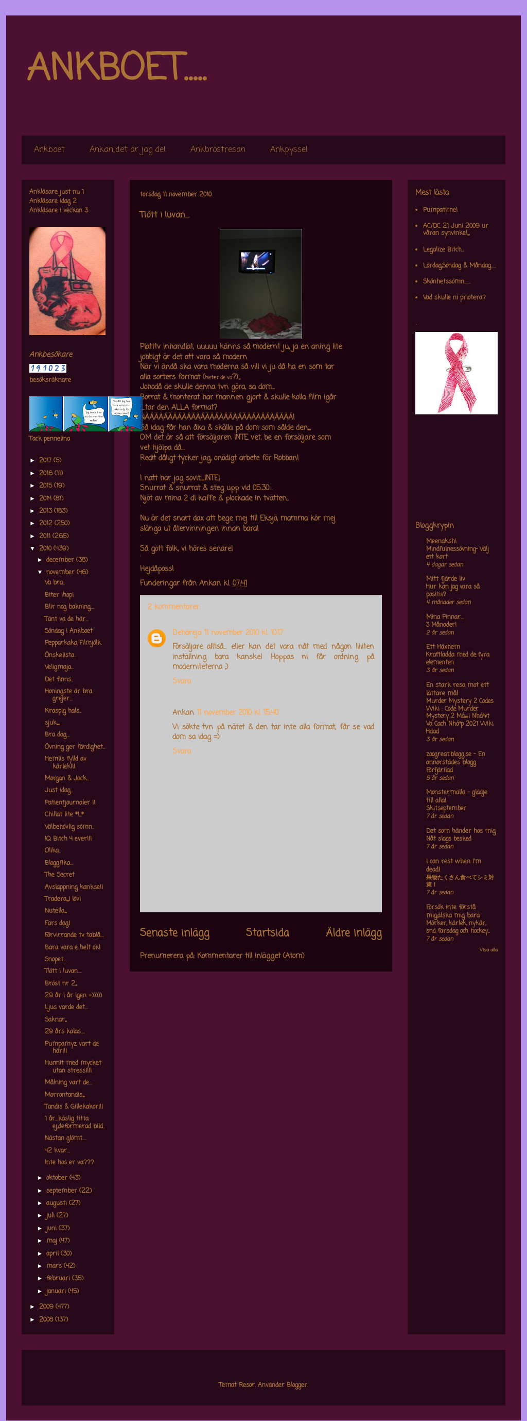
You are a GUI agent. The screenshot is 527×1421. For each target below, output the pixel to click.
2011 (45, 536)
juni (52, 1228)
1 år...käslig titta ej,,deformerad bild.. (75, 1122)
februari (59, 1278)
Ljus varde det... (66, 1007)
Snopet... (55, 959)
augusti (57, 1203)
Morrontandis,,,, (64, 1095)
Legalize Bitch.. (443, 250)
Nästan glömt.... (65, 1138)
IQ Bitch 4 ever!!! (68, 839)
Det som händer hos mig (461, 831)
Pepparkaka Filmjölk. (73, 643)
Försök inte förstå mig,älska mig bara (453, 912)
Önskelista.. (60, 655)
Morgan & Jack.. (67, 778)
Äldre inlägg (354, 933)
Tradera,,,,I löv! (63, 899)
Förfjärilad (439, 770)
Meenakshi (441, 541)
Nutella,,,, (55, 911)
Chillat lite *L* (64, 815)
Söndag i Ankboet (69, 631)
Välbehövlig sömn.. (69, 827)
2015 (46, 486)
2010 (46, 549)
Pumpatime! (440, 210)
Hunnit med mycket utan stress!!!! (73, 1067)
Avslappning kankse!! (74, 887)
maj (52, 1241)
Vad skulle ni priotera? (454, 298)
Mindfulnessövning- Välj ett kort (457, 553)
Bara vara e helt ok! (72, 947)
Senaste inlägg (174, 933)
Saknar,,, (55, 1020)
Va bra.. (55, 583)
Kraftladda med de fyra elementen (457, 658)
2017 (46, 460)
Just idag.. (59, 790)
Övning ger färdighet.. (75, 747)
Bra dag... (57, 735)
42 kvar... (57, 1151)
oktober (57, 1178)
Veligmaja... (59, 667)
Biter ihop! (59, 595)
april (53, 1254)
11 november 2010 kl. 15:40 (237, 713)
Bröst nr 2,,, (61, 984)
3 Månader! (441, 625)
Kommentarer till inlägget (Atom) (251, 956)
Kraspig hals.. (63, 711)
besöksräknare (50, 380)
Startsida (267, 933)
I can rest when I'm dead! (453, 866)
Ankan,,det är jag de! (128, 150)
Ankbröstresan (217, 150)
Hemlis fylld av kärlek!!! (65, 763)
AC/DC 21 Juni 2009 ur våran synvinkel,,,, (455, 230)
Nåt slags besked (448, 839)
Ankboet (49, 150)
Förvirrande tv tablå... (74, 935)
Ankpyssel (289, 150)
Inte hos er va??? (69, 1162)
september (62, 1191)
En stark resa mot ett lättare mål (457, 689)
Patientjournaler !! (70, 803)
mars (55, 1266)
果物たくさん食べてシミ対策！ (460, 881)
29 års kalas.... (65, 1032)
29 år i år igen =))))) (73, 995)
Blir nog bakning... (69, 607)
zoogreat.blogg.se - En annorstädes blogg (455, 758)
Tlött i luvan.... (63, 971)
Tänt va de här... (67, 619)
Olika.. (53, 851)
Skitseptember (446, 808)
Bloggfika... (59, 863)
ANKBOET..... (116, 69)
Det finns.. (59, 679)
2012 (47, 523)
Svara (181, 681)
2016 (47, 473)
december (61, 560)
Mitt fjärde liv (445, 579)
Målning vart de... (68, 1083)
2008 (47, 1320)
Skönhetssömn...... (446, 282)
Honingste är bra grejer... (68, 695)
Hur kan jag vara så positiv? (453, 590)
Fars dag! (57, 923)
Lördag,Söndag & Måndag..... (459, 266)
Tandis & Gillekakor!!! (74, 1107)
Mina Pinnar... (445, 617)
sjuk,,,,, (52, 723)
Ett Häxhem (443, 647)
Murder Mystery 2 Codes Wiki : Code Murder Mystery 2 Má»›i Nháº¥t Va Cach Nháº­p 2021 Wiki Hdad (460, 717)
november (61, 572)
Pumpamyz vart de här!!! (72, 1048)
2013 (46, 511)
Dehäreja (186, 633)
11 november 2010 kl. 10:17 (243, 633)
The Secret (60, 875)
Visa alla (489, 950)
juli (51, 1216)
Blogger (297, 1385)
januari (57, 1291)
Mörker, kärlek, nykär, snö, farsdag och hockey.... (457, 927)
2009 (47, 1307)
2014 (46, 499)
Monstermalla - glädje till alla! (456, 797)
